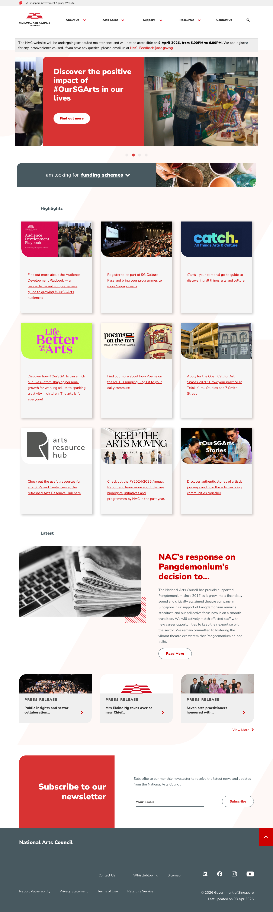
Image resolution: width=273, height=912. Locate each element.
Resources (187, 20)
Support (149, 20)
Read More (175, 653)
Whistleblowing (145, 875)
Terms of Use (107, 891)
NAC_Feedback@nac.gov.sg (151, 48)
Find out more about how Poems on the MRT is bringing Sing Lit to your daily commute (134, 382)
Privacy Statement (74, 891)
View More (243, 730)
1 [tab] (127, 154)
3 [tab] (140, 154)
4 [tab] (146, 154)
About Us (72, 20)
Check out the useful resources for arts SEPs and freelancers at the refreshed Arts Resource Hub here (54, 487)
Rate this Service (140, 891)
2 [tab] (133, 154)
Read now (40, 109)
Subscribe (238, 801)
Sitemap (174, 875)
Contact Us (224, 20)
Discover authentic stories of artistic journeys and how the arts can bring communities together (214, 487)
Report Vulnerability (34, 891)
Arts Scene (110, 20)
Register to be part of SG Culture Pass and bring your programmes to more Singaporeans (134, 280)
